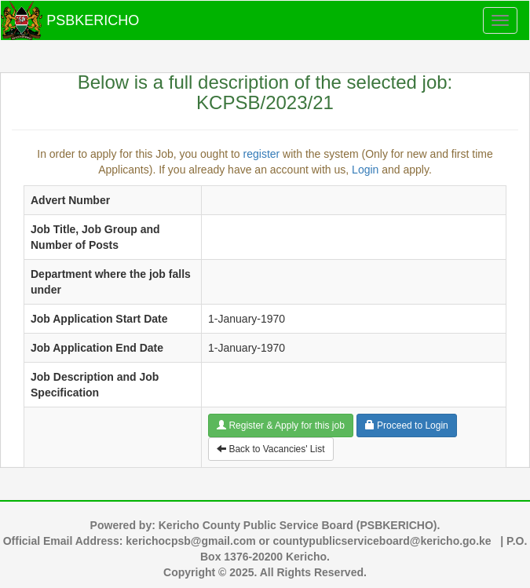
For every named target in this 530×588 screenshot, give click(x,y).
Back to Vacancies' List (270, 449)
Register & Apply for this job (281, 425)
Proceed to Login (406, 425)
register (261, 154)
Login (365, 169)
